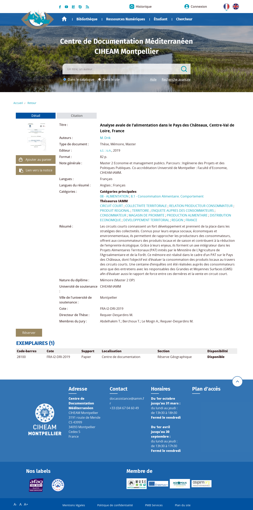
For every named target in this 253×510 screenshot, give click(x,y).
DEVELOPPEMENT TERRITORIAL (146, 220)
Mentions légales (73, 505)
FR (225, 6)
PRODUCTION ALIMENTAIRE (187, 215)
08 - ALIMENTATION (114, 196)
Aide (153, 79)
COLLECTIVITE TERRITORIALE (146, 206)
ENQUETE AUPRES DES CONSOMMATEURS (182, 210)
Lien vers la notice (39, 170)
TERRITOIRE (140, 210)
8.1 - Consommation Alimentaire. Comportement (167, 196)
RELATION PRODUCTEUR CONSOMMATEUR (201, 206)
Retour (31, 103)
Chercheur (184, 19)
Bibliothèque (86, 19)
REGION (177, 220)
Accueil (64, 18)
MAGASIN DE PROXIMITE (146, 215)
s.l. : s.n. (105, 150)
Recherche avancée (176, 79)
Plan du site (183, 505)
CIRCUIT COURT (111, 206)
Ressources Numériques (125, 19)
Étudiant (160, 19)
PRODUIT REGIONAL (115, 210)
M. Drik (105, 138)
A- (15, 504)
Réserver (29, 333)
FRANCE (191, 220)
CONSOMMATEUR (113, 215)
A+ (26, 504)
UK (235, 6)
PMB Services (154, 505)
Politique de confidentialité (115, 505)
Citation (77, 115)
